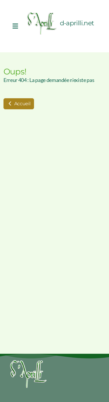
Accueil (18, 103)
